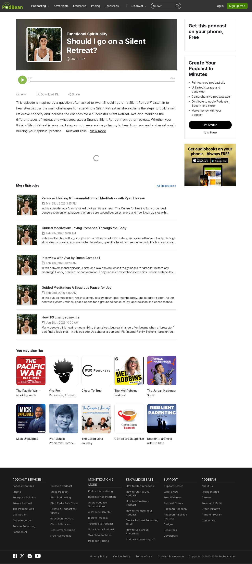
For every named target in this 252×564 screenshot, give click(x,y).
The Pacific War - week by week (27, 393)
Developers (170, 532)
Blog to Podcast (97, 518)
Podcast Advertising (99, 491)
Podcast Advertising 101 (140, 532)
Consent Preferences (176, 556)
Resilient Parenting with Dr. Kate (159, 441)
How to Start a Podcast (139, 486)
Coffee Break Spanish (128, 439)
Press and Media (211, 503)
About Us (207, 486)
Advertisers (60, 5)
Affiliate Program (211, 515)
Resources (170, 526)
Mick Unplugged (26, 439)
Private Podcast (22, 503)
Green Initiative (210, 509)
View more (33, 131)
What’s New (171, 492)
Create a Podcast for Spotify (66, 509)
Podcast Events (173, 503)
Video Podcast (58, 492)
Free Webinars (172, 497)
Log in (221, 5)
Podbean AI (19, 532)
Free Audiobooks (60, 532)
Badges (168, 520)
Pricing (93, 5)
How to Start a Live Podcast (142, 492)
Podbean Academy (175, 509)
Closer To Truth (91, 391)
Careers (206, 497)
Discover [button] (133, 5)
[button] (39, 6)
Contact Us (208, 520)
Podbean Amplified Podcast (179, 515)
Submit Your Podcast (100, 529)
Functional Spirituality (87, 34)
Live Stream (19, 515)
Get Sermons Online (62, 526)
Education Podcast (61, 515)
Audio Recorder (22, 520)
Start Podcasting (59, 497)
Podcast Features (23, 486)
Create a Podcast (60, 486)
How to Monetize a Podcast (142, 497)
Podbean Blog (210, 492)
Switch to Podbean (99, 535)
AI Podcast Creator (99, 512)
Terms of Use (151, 556)
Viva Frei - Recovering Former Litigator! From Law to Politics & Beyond (63, 393)
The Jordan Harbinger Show (161, 393)
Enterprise (77, 5)
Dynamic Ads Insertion (101, 497)
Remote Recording (23, 526)
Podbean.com (227, 556)
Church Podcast (59, 520)
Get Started (210, 115)
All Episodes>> (167, 186)
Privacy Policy (109, 556)
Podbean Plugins (98, 541)
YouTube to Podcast (99, 524)
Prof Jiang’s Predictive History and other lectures (63, 441)
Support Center (172, 486)
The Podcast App (22, 509)
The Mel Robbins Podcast (125, 393)
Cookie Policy (130, 556)
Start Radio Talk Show (63, 503)
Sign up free (238, 5)
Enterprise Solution (23, 497)
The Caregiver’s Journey (92, 441)
